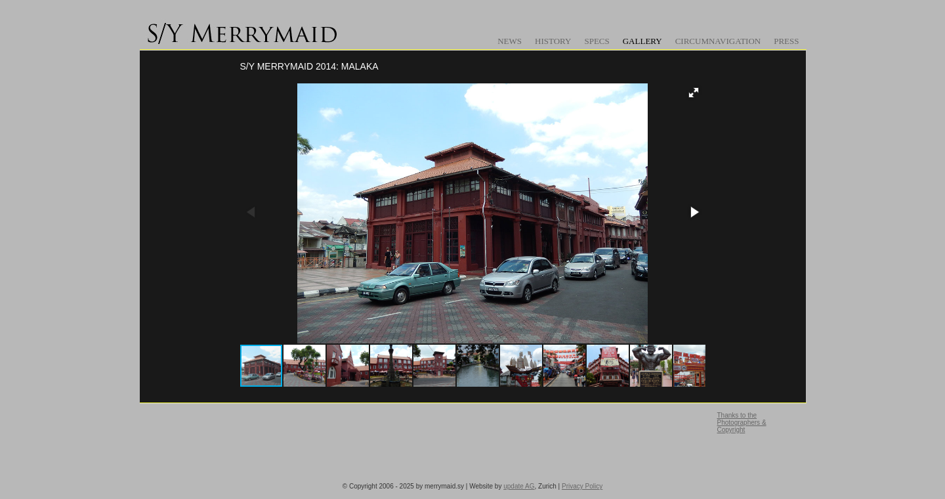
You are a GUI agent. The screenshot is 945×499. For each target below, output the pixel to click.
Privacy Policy (582, 486)
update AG (518, 486)
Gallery (642, 41)
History (553, 41)
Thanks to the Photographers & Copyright (741, 422)
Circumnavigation (718, 41)
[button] (693, 92)
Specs (596, 41)
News (509, 41)
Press (786, 41)
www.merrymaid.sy (245, 29)
